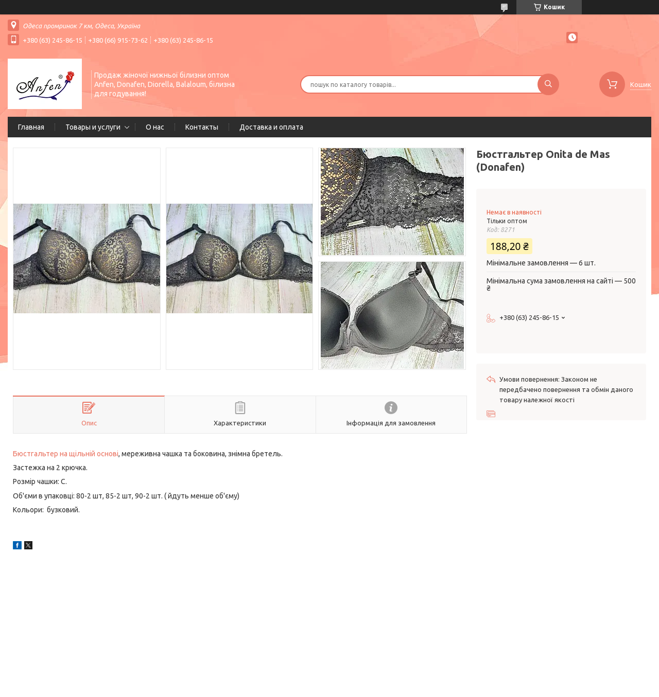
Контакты (201, 127)
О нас (155, 127)
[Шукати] (548, 84)
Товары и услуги (92, 127)
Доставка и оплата (271, 127)
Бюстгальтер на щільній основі (65, 454)
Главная (31, 127)
